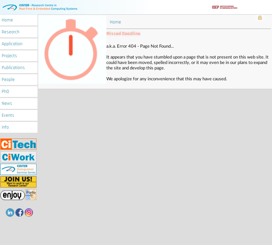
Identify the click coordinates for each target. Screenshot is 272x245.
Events (8, 115)
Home (7, 20)
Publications (13, 68)
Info (5, 127)
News (7, 104)
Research (10, 32)
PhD (5, 92)
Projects (9, 56)
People (8, 80)
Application (12, 44)
